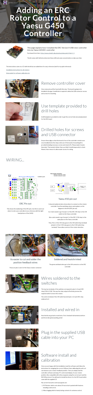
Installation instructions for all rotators (17, 70)
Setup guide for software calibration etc (18, 73)
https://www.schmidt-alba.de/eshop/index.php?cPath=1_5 (58, 53)
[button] (91, 2)
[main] (43, 21)
